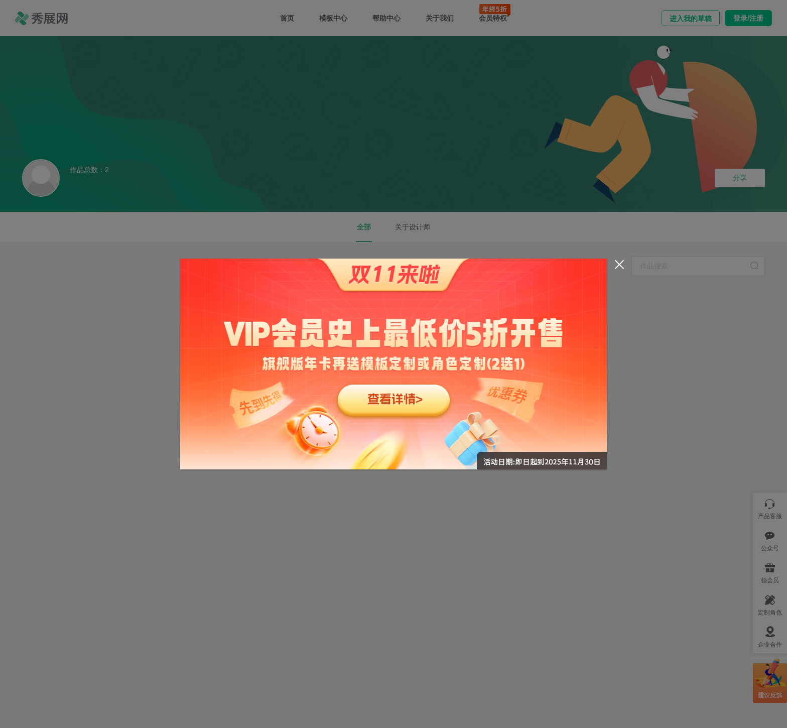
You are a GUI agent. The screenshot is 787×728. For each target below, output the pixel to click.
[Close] (619, 264)
